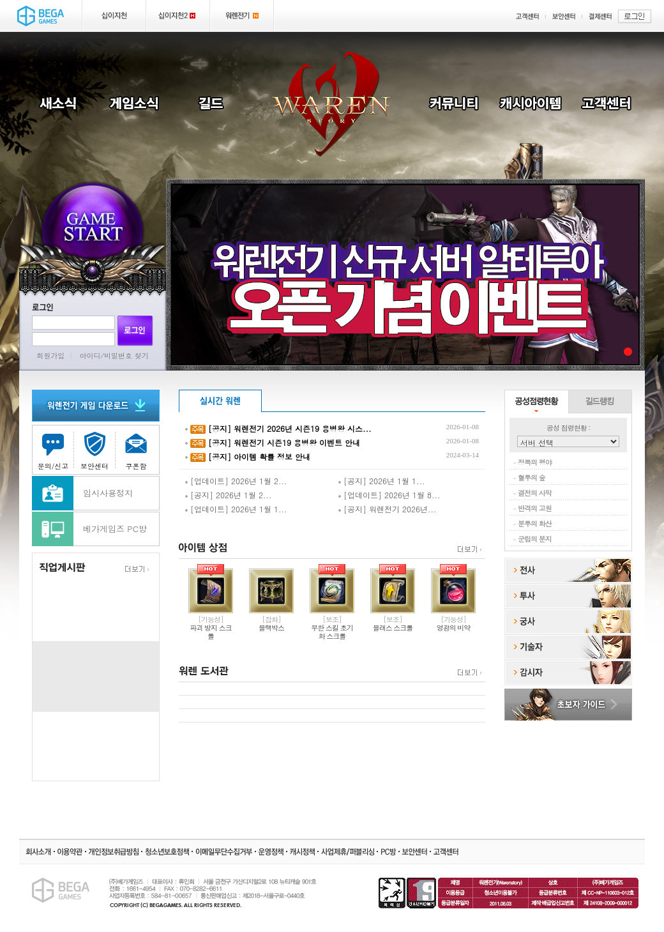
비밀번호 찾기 (126, 355)
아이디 (90, 355)
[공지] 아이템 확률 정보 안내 (259, 456)
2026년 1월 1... (259, 508)
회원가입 (50, 355)
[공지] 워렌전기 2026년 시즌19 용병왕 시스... (290, 428)
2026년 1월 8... (412, 494)
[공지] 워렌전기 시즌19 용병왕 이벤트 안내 (284, 442)
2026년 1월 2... (259, 480)
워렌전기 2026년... (403, 508)
